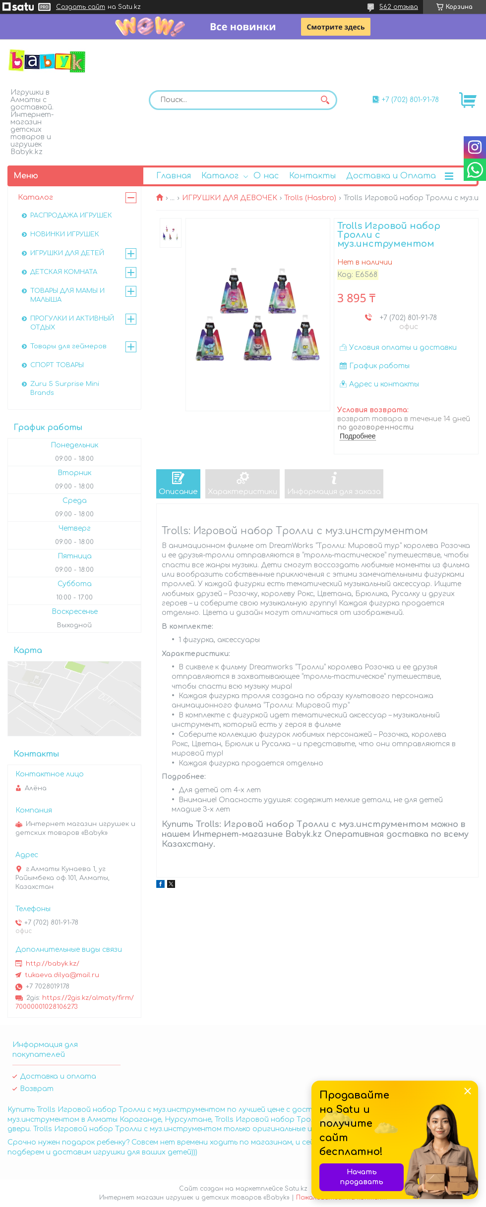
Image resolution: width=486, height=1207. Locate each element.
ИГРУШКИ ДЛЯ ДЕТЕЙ (67, 253)
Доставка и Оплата (391, 175)
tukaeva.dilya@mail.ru (62, 975)
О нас (266, 175)
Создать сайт (80, 6)
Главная (173, 175)
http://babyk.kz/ (52, 963)
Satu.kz (296, 1188)
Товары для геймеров (68, 346)
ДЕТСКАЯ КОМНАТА (63, 272)
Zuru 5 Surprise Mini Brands (64, 388)
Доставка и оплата (58, 1076)
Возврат (37, 1089)
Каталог (220, 175)
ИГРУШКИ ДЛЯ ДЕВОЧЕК (229, 198)
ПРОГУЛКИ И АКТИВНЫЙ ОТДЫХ (72, 323)
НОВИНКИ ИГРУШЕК (64, 234)
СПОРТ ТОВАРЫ (57, 365)
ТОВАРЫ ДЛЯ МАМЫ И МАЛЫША (67, 295)
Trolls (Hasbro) (310, 198)
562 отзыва (398, 6)
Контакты (312, 175)
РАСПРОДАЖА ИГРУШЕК (71, 215)
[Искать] (325, 100)
